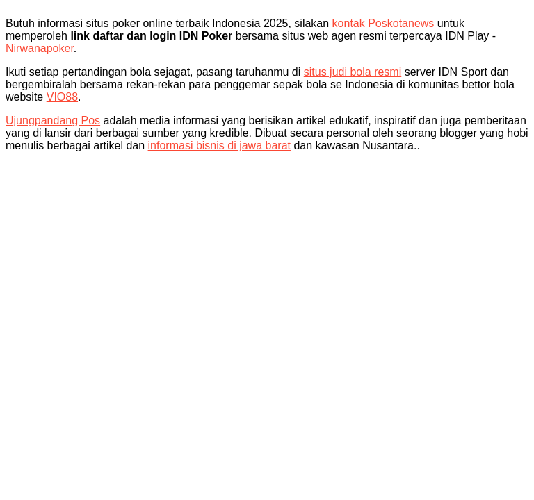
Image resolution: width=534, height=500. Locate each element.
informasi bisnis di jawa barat (219, 145)
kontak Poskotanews (383, 23)
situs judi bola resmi (353, 72)
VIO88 (62, 97)
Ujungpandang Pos (53, 120)
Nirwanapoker (40, 48)
